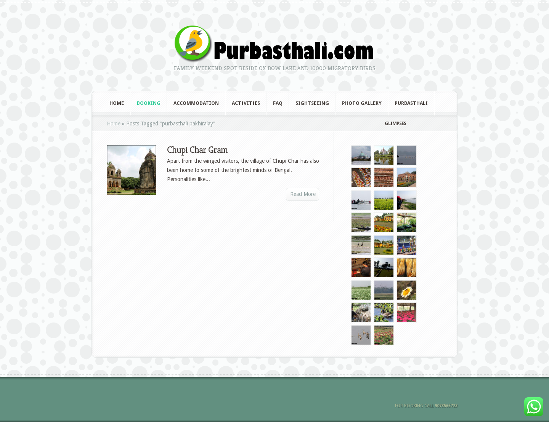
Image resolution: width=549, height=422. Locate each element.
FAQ (278, 103)
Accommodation (196, 103)
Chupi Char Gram (197, 150)
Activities (246, 103)
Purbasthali (411, 103)
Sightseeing (312, 103)
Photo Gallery (362, 103)
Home (116, 103)
